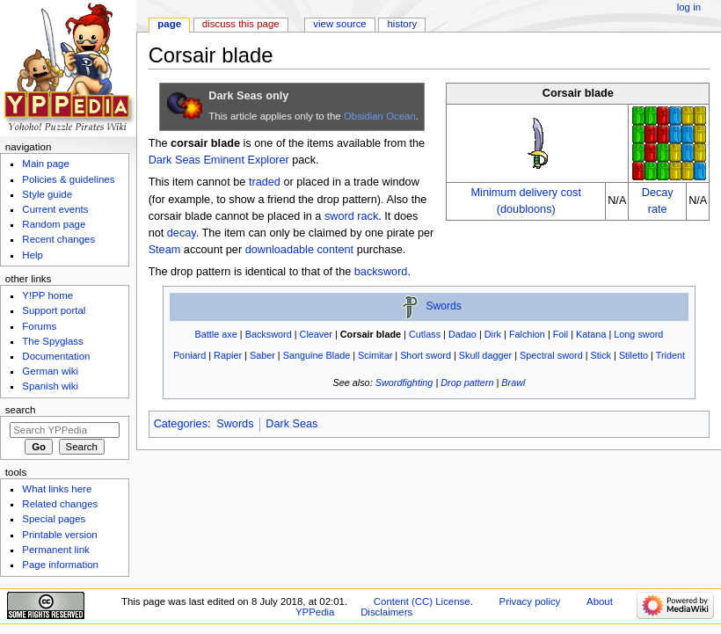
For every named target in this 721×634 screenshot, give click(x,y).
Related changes (60, 504)
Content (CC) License (422, 601)
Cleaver (316, 334)
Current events (55, 209)
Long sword (638, 334)
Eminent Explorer (245, 160)
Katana (591, 334)
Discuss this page (241, 23)
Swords (444, 307)
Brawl (513, 382)
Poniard (189, 355)
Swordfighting (404, 382)
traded (264, 182)
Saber (262, 355)
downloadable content (299, 250)
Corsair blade (370, 334)
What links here (56, 489)
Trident (670, 355)
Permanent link (55, 549)
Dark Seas (174, 160)
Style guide (47, 194)
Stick (601, 355)
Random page (53, 224)
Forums (39, 326)
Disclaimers (386, 612)
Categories (181, 424)
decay (181, 233)
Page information (60, 564)
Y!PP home (47, 295)
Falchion (527, 334)
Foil (560, 334)
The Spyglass (52, 341)
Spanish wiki (50, 386)
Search (20, 409)
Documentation (56, 356)
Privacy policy (530, 601)
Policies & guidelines (68, 179)
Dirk (492, 334)
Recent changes (58, 239)
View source (339, 23)
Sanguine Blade (317, 355)
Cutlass (425, 334)
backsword (381, 272)
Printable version (59, 534)
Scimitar (375, 355)
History (403, 23)
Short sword (425, 355)
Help (32, 255)
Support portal (53, 310)
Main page (45, 163)
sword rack (351, 216)
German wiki (50, 371)
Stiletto (633, 355)
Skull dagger (485, 355)
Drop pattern (467, 382)
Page (169, 23)
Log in (689, 7)
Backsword (268, 334)
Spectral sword (551, 355)
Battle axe (216, 334)
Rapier (228, 355)
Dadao (462, 334)
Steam (165, 250)
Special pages (53, 519)
